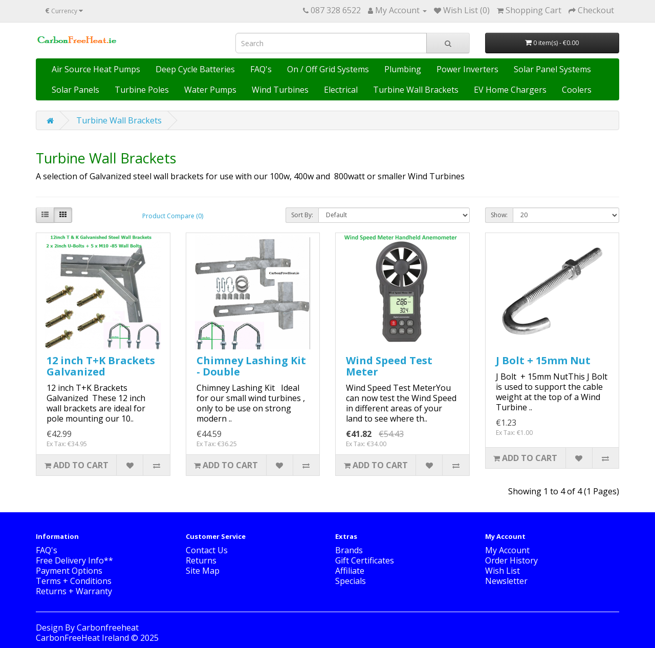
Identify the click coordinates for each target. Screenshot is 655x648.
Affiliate (349, 570)
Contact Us (207, 550)
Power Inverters (467, 69)
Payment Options (69, 570)
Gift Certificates (364, 560)
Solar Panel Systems (552, 69)
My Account (507, 550)
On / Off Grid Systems (328, 69)
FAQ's (261, 69)
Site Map (203, 570)
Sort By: (302, 215)
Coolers (577, 89)
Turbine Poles (142, 89)
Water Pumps (210, 89)
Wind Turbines (280, 89)
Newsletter (506, 581)
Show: (499, 215)
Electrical (341, 89)
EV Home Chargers (510, 89)
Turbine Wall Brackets (415, 89)
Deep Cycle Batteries (195, 69)
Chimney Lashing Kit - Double (251, 366)
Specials (350, 581)
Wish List (502, 570)
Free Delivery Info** (74, 560)
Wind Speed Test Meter (389, 366)
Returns (201, 560)
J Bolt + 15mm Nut (543, 360)
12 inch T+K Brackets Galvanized (101, 366)
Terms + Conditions (74, 581)
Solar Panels (75, 89)
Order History (511, 560)
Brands (349, 550)
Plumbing (402, 69)
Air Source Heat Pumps (96, 69)
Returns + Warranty (74, 591)
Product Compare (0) (172, 216)
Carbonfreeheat (108, 627)
